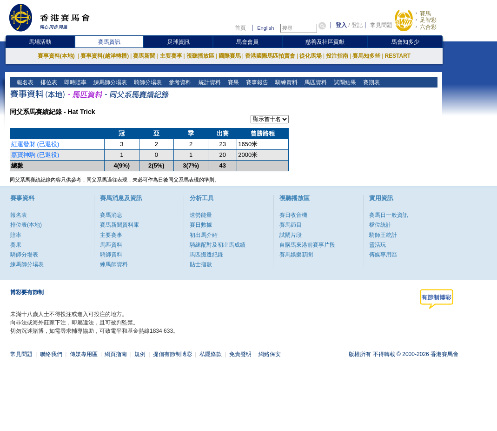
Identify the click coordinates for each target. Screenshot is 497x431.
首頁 (240, 28)
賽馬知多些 (366, 56)
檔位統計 (380, 225)
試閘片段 (290, 235)
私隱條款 (210, 354)
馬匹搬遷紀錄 (206, 254)
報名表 (24, 82)
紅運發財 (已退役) (35, 144)
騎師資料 (111, 254)
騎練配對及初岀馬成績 (217, 245)
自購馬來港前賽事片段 (307, 245)
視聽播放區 (200, 56)
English (265, 28)
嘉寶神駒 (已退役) (35, 154)
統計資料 (208, 82)
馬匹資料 (314, 82)
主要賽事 (171, 56)
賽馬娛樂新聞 (296, 254)
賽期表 (370, 82)
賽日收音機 (293, 215)
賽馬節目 (290, 225)
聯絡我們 (51, 354)
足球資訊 (178, 42)
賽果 (232, 82)
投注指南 (337, 56)
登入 (341, 25)
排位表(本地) (26, 225)
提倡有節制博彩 (172, 354)
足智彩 (428, 20)
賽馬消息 (111, 215)
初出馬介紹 (204, 235)
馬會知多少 (405, 42)
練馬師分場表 (109, 82)
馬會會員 (247, 42)
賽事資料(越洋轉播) (104, 56)
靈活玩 (377, 245)
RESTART (397, 56)
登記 (357, 25)
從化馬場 (310, 56)
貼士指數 (201, 264)
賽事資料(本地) (57, 56)
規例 (140, 354)
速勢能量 (201, 215)
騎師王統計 (383, 235)
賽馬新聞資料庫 (119, 225)
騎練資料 (285, 82)
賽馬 (425, 13)
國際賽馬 (230, 56)
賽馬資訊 (109, 42)
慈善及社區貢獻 (325, 42)
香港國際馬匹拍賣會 (270, 56)
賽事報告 (256, 82)
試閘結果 (344, 82)
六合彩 (428, 27)
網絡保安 (269, 354)
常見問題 (381, 25)
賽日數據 (201, 225)
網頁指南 (116, 354)
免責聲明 (240, 354)
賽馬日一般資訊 (388, 215)
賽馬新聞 (144, 56)
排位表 (48, 82)
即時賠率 (74, 82)
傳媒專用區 (383, 254)
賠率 (15, 235)
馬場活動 (40, 42)
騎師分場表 (147, 82)
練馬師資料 (114, 264)
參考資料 (179, 82)
